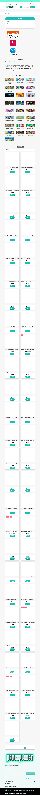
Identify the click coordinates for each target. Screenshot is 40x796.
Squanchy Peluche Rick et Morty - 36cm (28, 531)
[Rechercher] (19, 7)
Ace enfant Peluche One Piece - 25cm (12, 508)
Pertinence (7, 149)
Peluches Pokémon (9, 128)
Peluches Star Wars (20, 135)
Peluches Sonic (9, 135)
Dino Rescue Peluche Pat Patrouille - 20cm (12, 235)
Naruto (31, 71)
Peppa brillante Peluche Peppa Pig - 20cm (12, 463)
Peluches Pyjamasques (20, 128)
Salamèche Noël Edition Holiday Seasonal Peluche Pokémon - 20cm (28, 167)
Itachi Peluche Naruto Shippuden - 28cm (28, 326)
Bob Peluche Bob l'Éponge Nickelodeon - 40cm (28, 508)
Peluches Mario (20, 105)
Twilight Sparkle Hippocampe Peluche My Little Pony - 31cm (12, 645)
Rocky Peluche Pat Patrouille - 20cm (12, 372)
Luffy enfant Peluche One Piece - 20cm (12, 190)
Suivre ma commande (9, 3)
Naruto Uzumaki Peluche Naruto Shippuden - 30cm (28, 622)
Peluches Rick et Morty (30, 128)
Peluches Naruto (20, 113)
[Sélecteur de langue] (32, 4)
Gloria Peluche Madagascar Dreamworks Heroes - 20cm (28, 372)
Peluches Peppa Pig (20, 120)
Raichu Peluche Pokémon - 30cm (27, 281)
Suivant (32, 748)
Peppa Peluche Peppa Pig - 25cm (12, 258)
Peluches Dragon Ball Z (20, 90)
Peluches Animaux (20, 82)
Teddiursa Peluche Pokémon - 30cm (28, 713)
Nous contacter (8, 4)
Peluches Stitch (30, 135)
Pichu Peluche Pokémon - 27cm (12, 690)
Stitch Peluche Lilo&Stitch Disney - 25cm (12, 281)
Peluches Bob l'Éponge (30, 82)
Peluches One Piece (30, 113)
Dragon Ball (27, 71)
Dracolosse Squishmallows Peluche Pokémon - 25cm (12, 599)
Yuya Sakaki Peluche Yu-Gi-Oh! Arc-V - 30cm (28, 463)
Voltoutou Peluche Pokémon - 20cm (12, 713)
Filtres (20, 146)
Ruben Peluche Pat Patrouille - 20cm (28, 417)
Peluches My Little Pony (9, 113)
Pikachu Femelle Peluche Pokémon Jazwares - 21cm (28, 599)
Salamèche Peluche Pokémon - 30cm (12, 440)
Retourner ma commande (19, 3)
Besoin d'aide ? (15, 4)
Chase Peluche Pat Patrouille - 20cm (12, 736)
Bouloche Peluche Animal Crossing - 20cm (28, 645)
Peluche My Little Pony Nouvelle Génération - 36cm (28, 235)
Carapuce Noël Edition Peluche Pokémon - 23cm (12, 417)
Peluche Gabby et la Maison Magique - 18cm (28, 190)
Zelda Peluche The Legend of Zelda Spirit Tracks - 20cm (12, 622)
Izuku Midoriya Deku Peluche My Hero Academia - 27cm (12, 326)
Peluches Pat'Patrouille (9, 120)
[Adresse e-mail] (15, 773)
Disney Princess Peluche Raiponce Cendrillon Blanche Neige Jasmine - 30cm (28, 258)
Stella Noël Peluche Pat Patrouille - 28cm (12, 167)
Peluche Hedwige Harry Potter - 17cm (12, 349)
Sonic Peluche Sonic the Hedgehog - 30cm (28, 349)
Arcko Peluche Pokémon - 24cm (28, 690)
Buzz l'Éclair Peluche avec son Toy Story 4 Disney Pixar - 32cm (28, 440)
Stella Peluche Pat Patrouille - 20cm (12, 554)
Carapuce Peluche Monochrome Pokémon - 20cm (28, 554)
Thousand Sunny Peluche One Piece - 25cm (12, 531)
